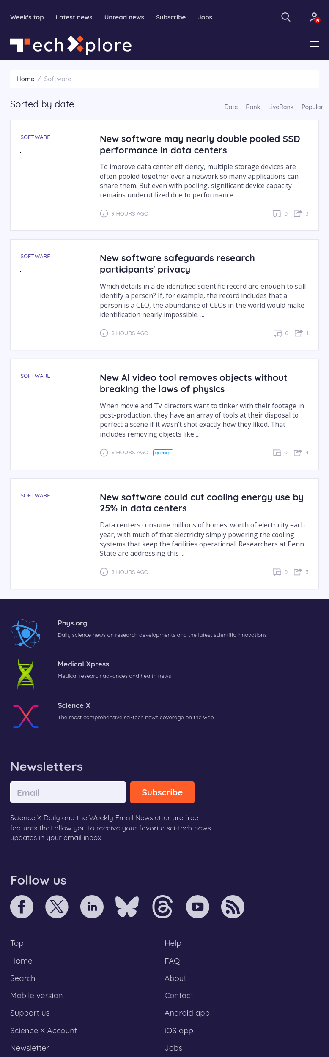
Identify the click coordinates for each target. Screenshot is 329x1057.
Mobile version (36, 995)
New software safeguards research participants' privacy (177, 263)
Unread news (124, 17)
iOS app (178, 1030)
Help (172, 943)
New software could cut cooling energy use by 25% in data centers (202, 502)
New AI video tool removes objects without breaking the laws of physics (194, 382)
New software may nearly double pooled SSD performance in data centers (200, 144)
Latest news (74, 17)
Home (25, 79)
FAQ (172, 961)
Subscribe (171, 17)
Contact (178, 995)
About (175, 978)
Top (17, 943)
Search (23, 978)
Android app (187, 1013)
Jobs (205, 17)
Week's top (27, 17)
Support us (29, 1013)
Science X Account (43, 1030)
